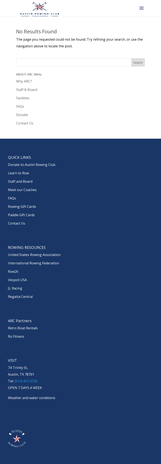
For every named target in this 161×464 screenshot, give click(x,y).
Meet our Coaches (22, 189)
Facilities (22, 98)
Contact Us (24, 123)
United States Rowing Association (34, 254)
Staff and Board (20, 181)
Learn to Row (18, 173)
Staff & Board (26, 89)
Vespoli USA (17, 280)
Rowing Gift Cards (22, 206)
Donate (22, 114)
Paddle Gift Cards (21, 215)
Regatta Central (20, 296)
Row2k (13, 271)
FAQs (20, 106)
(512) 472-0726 (26, 381)
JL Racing (15, 288)
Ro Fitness (16, 336)
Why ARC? (24, 81)
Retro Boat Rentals (23, 328)
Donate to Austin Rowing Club (31, 164)
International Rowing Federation (33, 263)
